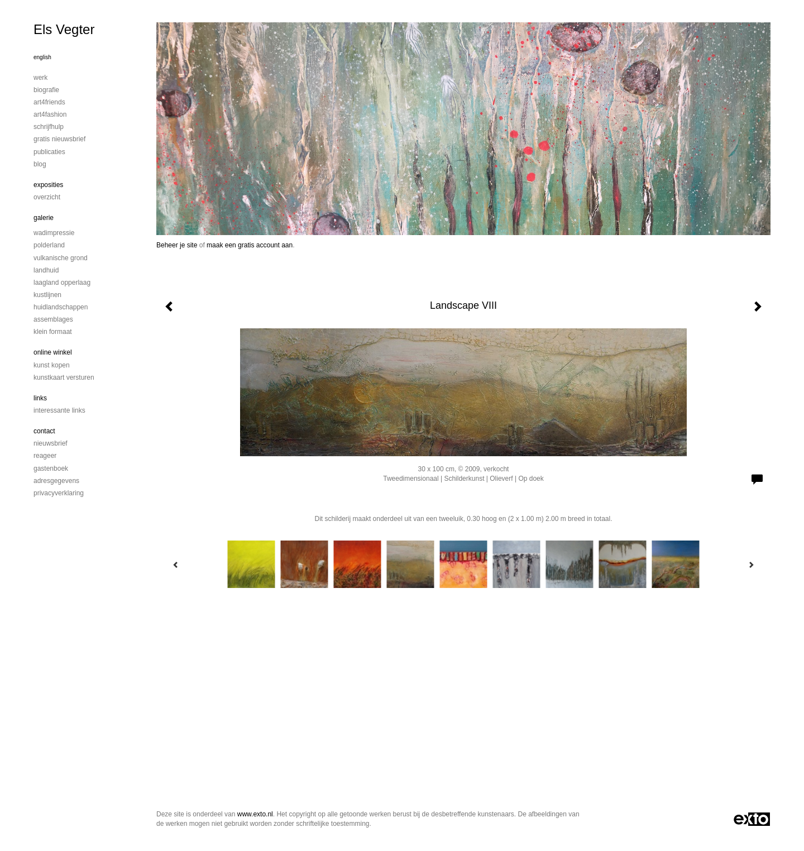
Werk (40, 78)
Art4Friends (49, 102)
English (42, 57)
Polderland (49, 245)
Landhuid (46, 270)
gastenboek (51, 468)
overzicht (47, 197)
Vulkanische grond (61, 258)
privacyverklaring (59, 493)
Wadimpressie (54, 233)
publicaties (49, 152)
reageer (45, 456)
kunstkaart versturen (64, 377)
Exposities (48, 185)
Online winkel (53, 352)
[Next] (751, 564)
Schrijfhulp (49, 127)
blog (40, 164)
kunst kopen (52, 365)
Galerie (44, 218)
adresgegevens (56, 481)
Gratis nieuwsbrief (59, 139)
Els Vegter (64, 29)
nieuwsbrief (51, 443)
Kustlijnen (47, 295)
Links (40, 398)
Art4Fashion (50, 114)
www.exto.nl (255, 814)
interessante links (59, 410)
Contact (44, 431)
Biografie (46, 90)
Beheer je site (176, 245)
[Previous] (176, 564)
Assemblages (53, 319)
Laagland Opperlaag (62, 282)
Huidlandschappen (61, 307)
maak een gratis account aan (250, 245)
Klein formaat (53, 332)
